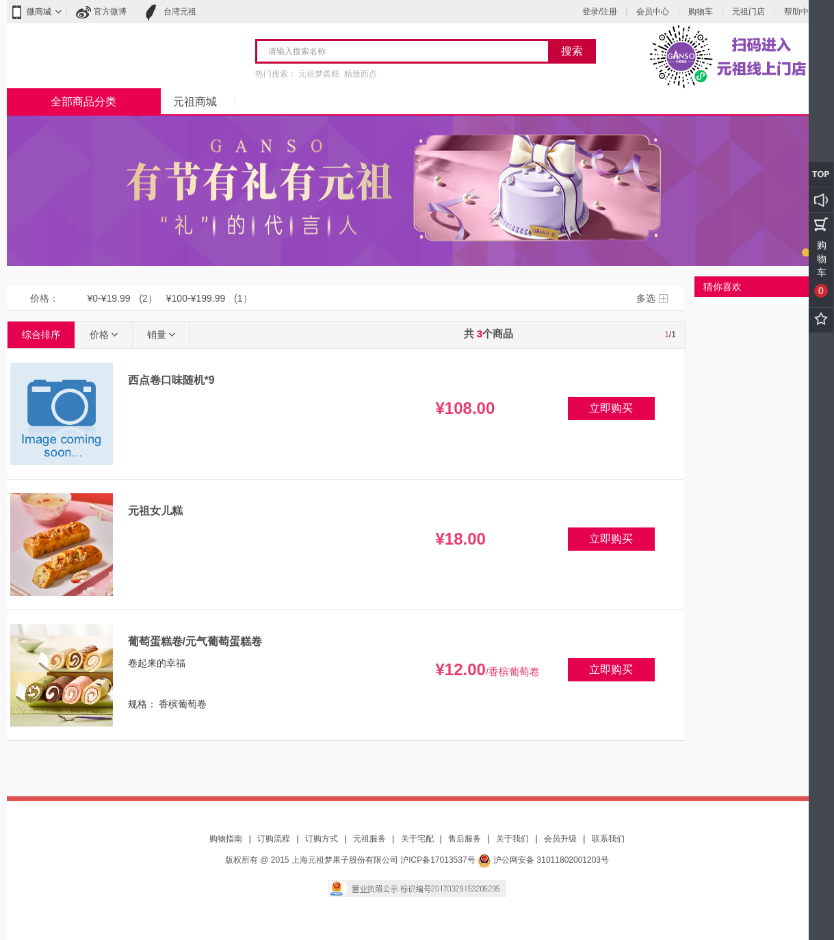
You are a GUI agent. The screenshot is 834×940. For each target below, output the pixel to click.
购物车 (700, 11)
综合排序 (41, 334)
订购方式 (321, 839)
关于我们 (512, 839)
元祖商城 (195, 101)
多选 (645, 298)
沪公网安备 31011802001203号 (543, 860)
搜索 (572, 51)
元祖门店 (748, 11)
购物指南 (225, 839)
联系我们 (608, 839)
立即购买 (611, 408)
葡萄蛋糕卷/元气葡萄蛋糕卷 (195, 641)
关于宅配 (417, 839)
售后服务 (464, 839)
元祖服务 (369, 839)
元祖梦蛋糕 (318, 74)
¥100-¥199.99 (195, 298)
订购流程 (273, 839)
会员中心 (652, 11)
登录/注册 (599, 11)
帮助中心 (800, 11)
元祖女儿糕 (155, 511)
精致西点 (360, 74)
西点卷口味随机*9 (171, 380)
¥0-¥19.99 (109, 298)
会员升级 (560, 839)
